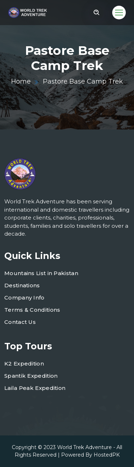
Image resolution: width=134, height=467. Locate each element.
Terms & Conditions (32, 309)
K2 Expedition (24, 363)
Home (21, 81)
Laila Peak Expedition (34, 388)
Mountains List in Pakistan (41, 273)
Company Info (24, 297)
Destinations (22, 285)
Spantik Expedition (31, 375)
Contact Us (20, 322)
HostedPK (107, 455)
